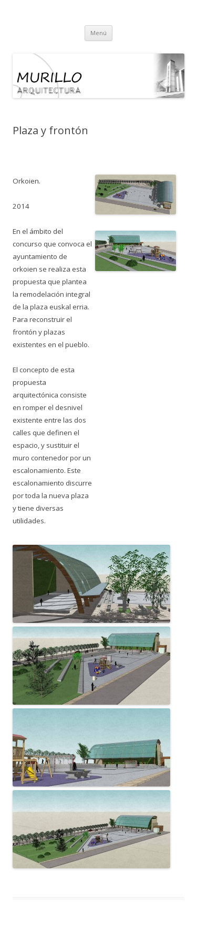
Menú (98, 33)
